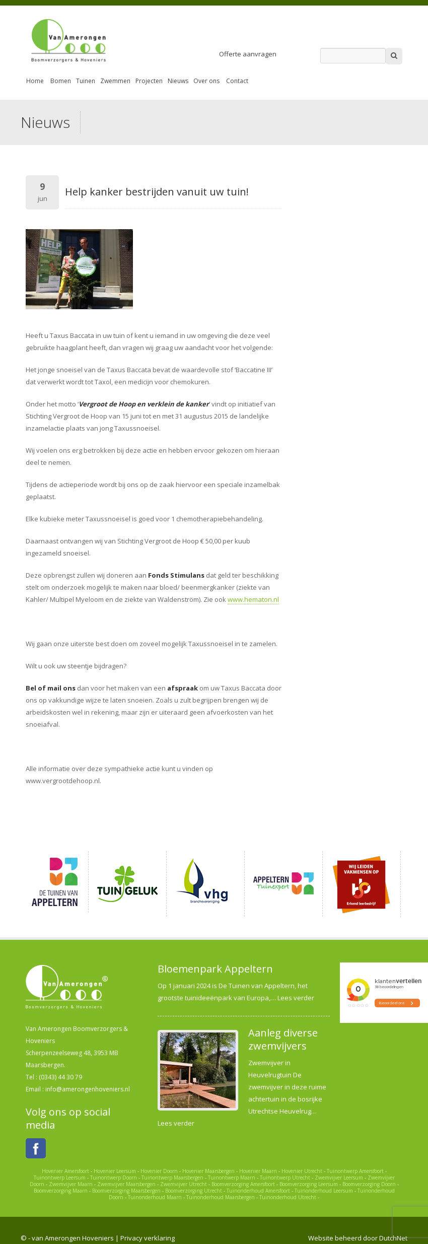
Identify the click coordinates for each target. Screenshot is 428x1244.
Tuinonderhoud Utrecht (287, 1197)
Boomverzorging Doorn (369, 1184)
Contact (237, 81)
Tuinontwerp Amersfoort (355, 1170)
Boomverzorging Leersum (308, 1184)
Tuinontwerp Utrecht (285, 1177)
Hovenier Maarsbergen (208, 1170)
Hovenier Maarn (258, 1170)
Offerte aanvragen (247, 53)
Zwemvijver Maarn (71, 1184)
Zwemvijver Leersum (339, 1177)
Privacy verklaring (147, 1237)
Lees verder (295, 997)
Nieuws (178, 81)
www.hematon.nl (253, 599)
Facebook (36, 1148)
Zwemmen (115, 81)
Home (35, 81)
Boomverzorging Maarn (61, 1190)
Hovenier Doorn (159, 1170)
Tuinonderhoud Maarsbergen (220, 1197)
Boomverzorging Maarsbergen (126, 1190)
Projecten (149, 81)
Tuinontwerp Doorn (113, 1177)
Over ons (206, 81)
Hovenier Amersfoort (65, 1170)
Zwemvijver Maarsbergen (126, 1184)
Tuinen (85, 81)
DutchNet (393, 1237)
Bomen (60, 81)
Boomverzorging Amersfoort (243, 1184)
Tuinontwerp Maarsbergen (172, 1177)
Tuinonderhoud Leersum (324, 1190)
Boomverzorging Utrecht (193, 1190)
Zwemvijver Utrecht (183, 1184)
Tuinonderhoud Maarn (155, 1197)
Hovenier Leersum (115, 1170)
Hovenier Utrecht (301, 1170)
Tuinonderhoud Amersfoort (258, 1190)
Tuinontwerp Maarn (231, 1177)
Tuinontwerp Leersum (60, 1177)
